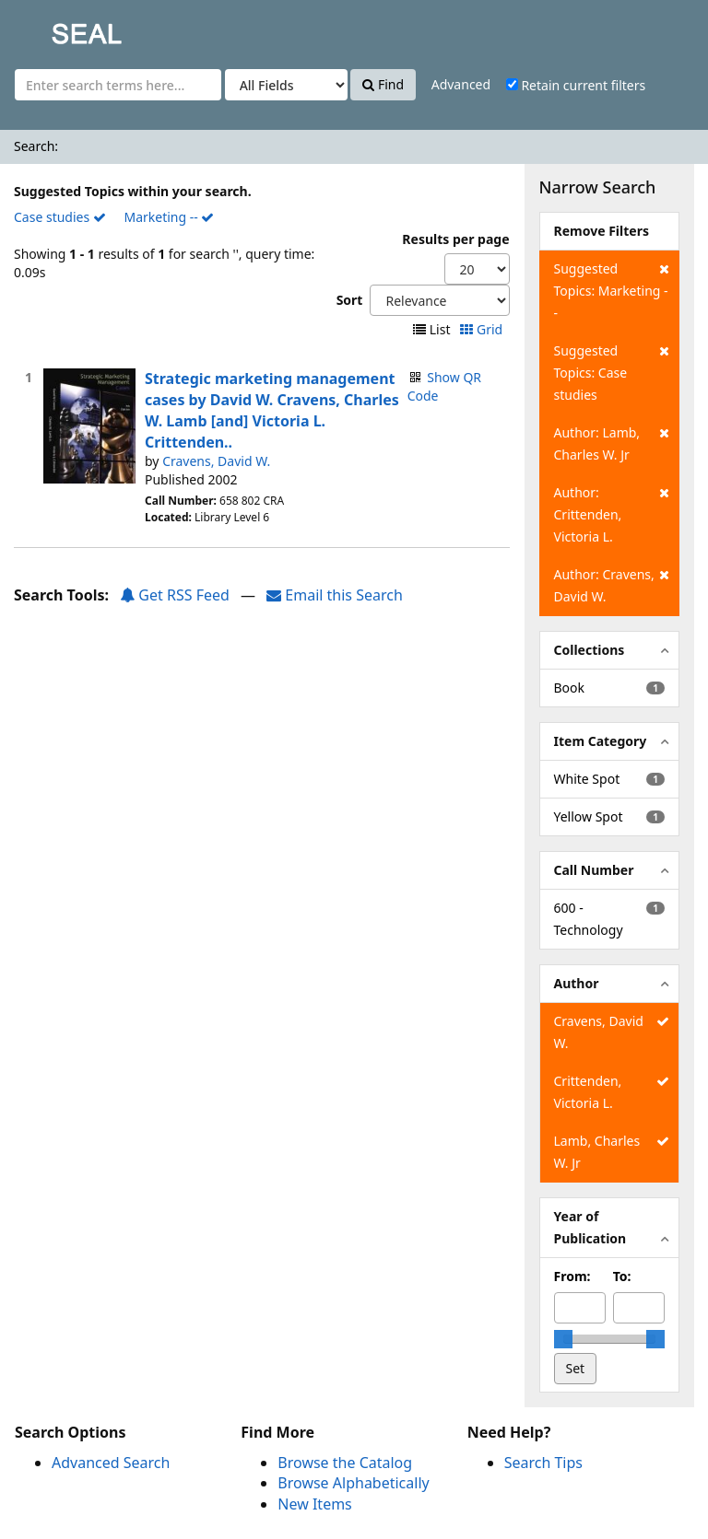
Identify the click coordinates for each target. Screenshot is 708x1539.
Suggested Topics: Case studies (611, 371)
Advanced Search (111, 1462)
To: (622, 1276)
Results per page (455, 239)
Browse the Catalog (344, 1462)
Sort (349, 300)
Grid (482, 329)
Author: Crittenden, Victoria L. (611, 513)
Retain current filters (575, 85)
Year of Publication (590, 1227)
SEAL (50, 28)
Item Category (600, 741)
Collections (589, 650)
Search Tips (543, 1462)
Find (383, 84)
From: (572, 1276)
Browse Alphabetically (353, 1483)
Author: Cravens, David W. (611, 584)
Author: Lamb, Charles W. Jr (611, 442)
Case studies (60, 217)
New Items (314, 1504)
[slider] (563, 1339)
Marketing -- (169, 217)
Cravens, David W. (216, 461)
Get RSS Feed (175, 595)
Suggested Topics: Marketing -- (611, 289)
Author (576, 983)
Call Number (594, 870)
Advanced (460, 84)
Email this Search (334, 595)
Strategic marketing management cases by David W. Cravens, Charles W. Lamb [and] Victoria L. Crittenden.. (272, 410)
